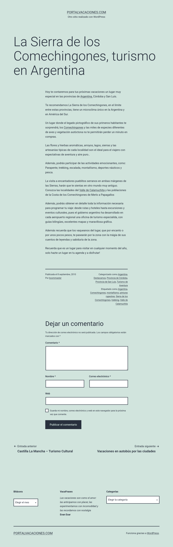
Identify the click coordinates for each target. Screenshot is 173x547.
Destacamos (100, 278)
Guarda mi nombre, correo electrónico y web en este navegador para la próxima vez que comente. (88, 412)
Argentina (122, 274)
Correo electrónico (100, 376)
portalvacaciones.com (86, 12)
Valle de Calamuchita (92, 190)
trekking (115, 300)
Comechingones (73, 127)
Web (47, 393)
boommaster (55, 278)
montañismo (113, 292)
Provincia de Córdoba (117, 278)
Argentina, (86, 96)
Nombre (50, 376)
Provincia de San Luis (106, 282)
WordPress (153, 533)
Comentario (52, 342)
